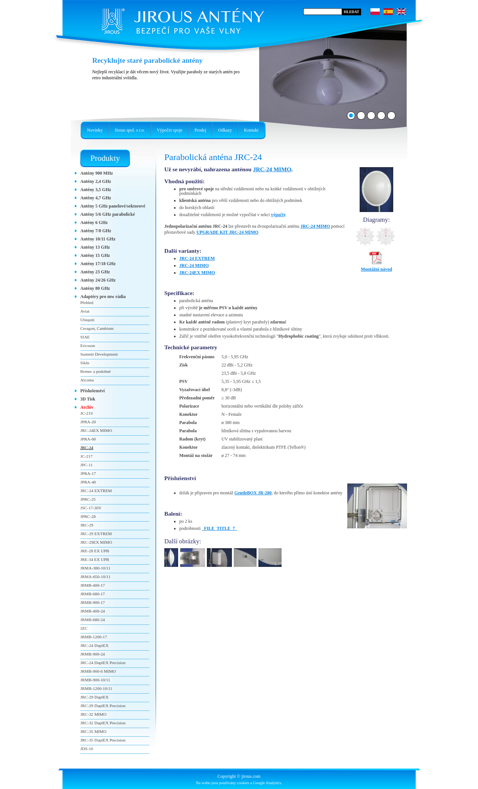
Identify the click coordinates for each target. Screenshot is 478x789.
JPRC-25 (88, 499)
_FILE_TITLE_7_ (219, 528)
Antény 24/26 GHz (98, 280)
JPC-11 (86, 465)
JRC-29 (86, 525)
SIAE (85, 337)
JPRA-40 (88, 482)
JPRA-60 (88, 439)
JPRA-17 (88, 473)
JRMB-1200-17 (93, 637)
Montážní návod (376, 267)
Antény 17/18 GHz (98, 263)
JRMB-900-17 (92, 602)
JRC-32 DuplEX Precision (102, 723)
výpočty (278, 214)
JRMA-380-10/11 (95, 568)
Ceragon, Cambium (97, 328)
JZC (83, 628)
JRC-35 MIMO (93, 731)
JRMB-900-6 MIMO (98, 671)
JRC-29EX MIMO (96, 542)
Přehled (86, 302)
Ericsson (87, 345)
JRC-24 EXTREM (197, 258)
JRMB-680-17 (92, 594)
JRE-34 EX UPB (94, 559)
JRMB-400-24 (92, 611)
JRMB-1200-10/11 (96, 688)
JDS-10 (86, 748)
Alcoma (87, 380)
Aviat (84, 311)
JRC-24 (86, 447)
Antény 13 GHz (95, 247)
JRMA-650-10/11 (95, 576)
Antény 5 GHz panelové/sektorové (112, 206)
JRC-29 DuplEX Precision (102, 705)
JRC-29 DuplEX (94, 697)
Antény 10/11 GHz (97, 239)
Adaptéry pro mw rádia (102, 296)
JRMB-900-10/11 (95, 680)
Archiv (86, 407)
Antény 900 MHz (96, 173)
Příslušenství (92, 391)
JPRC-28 (88, 516)
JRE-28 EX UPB (94, 551)
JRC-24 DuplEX (94, 645)
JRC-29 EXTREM (96, 533)
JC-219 (86, 413)
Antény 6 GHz (94, 222)
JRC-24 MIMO (272, 169)
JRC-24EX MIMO (197, 272)
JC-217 (86, 456)
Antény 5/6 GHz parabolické (107, 214)
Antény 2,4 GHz (95, 181)
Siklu (84, 362)
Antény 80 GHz (95, 288)
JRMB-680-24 (92, 619)
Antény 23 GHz (95, 272)
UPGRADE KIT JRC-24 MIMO (227, 232)
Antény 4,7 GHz (95, 198)
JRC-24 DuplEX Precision (102, 662)
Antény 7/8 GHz (95, 230)
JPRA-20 (88, 422)
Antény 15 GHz (95, 255)
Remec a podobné (95, 371)
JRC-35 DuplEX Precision (102, 740)
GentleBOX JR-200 (253, 492)
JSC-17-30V (91, 508)
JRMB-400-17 (92, 585)
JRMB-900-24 (92, 654)
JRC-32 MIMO (93, 714)
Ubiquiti (87, 319)
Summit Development (99, 354)
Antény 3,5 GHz (95, 189)
